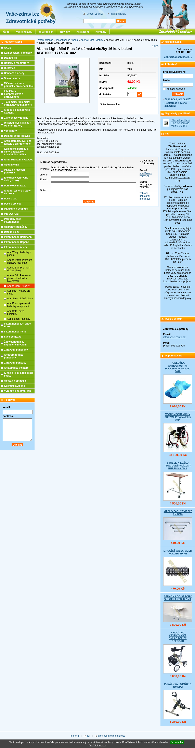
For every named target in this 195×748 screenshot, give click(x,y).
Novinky (65, 31)
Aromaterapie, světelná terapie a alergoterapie (17, 142)
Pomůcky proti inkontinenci (12, 220)
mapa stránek (118, 13)
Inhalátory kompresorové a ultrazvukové (13, 94)
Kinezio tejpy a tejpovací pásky (18, 374)
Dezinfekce (10, 57)
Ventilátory (10, 130)
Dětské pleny (11, 232)
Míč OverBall (11, 213)
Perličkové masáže (15, 185)
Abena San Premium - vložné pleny (19, 269)
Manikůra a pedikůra (16, 208)
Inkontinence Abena (67, 40)
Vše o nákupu (24, 31)
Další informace (97, 745)
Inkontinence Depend (16, 242)
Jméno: (44, 174)
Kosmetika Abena (14, 385)
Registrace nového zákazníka (176, 104)
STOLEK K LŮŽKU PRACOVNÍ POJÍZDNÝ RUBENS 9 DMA (178, 465)
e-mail (6, 407)
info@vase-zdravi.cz (146, 175)
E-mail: (44, 179)
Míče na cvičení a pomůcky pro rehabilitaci (19, 85)
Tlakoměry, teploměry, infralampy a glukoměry (18, 103)
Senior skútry (12, 78)
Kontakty (100, 31)
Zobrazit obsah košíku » (178, 57)
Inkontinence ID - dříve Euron (17, 325)
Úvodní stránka (45, 40)
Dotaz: (43, 190)
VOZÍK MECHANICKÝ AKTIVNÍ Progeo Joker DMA (178, 417)
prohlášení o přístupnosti (111, 735)
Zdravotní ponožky (15, 362)
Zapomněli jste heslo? (178, 99)
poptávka (8, 416)
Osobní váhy (11, 164)
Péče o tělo (10, 198)
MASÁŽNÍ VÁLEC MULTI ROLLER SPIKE (178, 552)
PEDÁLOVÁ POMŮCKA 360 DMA (178, 685)
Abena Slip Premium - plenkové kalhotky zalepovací (19, 278)
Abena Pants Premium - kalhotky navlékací (20, 261)
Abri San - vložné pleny (20, 298)
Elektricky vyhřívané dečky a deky (16, 179)
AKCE (7, 47)
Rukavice (9, 68)
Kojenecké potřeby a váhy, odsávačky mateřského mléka (16, 151)
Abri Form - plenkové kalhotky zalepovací (18, 305)
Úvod (6, 31)
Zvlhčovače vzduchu (16, 117)
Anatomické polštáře (16, 367)
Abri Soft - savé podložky (15, 312)
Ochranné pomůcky (15, 226)
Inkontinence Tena (15, 331)
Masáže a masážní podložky (14, 171)
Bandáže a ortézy (14, 73)
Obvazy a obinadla (15, 380)
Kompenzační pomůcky (18, 52)
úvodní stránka (95, 13)
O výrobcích (46, 31)
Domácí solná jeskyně (17, 135)
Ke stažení (82, 31)
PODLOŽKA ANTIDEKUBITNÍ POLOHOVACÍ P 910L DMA (177, 367)
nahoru (75, 735)
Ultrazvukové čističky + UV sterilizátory (17, 124)
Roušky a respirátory (16, 63)
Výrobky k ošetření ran (17, 391)
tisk (88, 735)
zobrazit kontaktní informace (145, 196)
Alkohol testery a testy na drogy (17, 192)
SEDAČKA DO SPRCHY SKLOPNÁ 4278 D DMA (178, 598)
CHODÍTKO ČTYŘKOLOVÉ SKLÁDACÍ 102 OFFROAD (177, 637)
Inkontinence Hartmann (18, 237)
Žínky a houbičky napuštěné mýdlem (15, 343)
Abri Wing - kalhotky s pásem (19, 254)
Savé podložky (12, 336)
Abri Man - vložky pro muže (18, 292)
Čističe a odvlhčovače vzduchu (17, 111)
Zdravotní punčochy (16, 349)
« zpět (155, 45)
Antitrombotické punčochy (13, 356)
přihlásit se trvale (176, 89)
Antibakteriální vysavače (18, 159)
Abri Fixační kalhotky (18, 318)
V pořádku (177, 742)
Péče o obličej (12, 203)
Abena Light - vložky (91, 40)
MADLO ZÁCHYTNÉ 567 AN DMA (178, 513)
